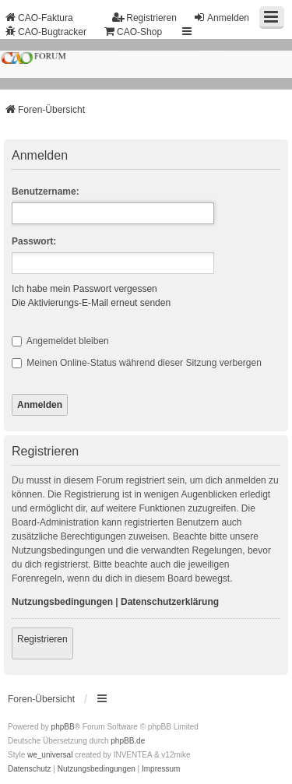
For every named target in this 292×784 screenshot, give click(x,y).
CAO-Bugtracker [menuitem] (45, 31)
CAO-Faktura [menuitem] (38, 17)
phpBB (63, 726)
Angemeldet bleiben (60, 341)
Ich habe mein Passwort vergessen (84, 288)
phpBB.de (128, 741)
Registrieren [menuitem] (144, 17)
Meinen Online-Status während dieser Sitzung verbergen (137, 362)
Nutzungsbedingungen (62, 601)
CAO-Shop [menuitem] (132, 31)
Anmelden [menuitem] (221, 17)
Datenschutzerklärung (170, 601)
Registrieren (42, 639)
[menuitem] (29, 769)
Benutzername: (45, 191)
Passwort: (34, 241)
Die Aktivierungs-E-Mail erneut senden (91, 302)
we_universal (49, 755)
